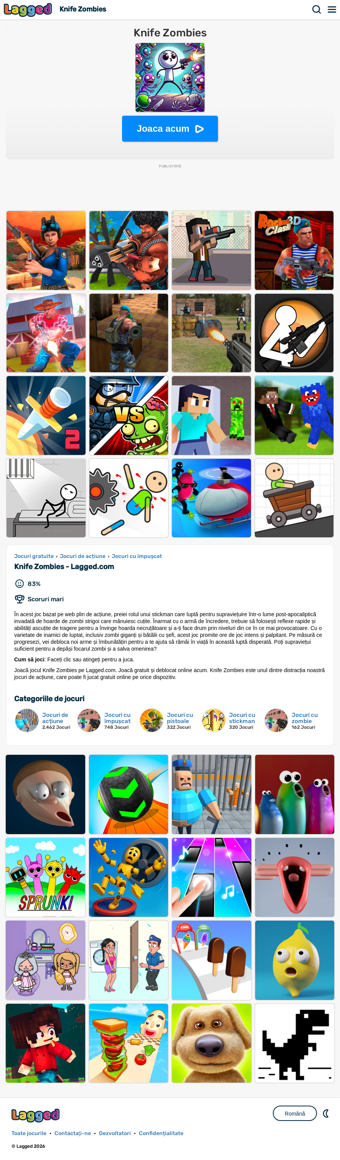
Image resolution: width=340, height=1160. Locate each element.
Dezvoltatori (115, 1133)
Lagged (29, 10)
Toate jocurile (29, 1133)
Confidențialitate (161, 1133)
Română (295, 1114)
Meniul (332, 9)
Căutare (317, 9)
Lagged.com (36, 1115)
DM (326, 1113)
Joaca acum (163, 128)
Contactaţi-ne (72, 1133)
